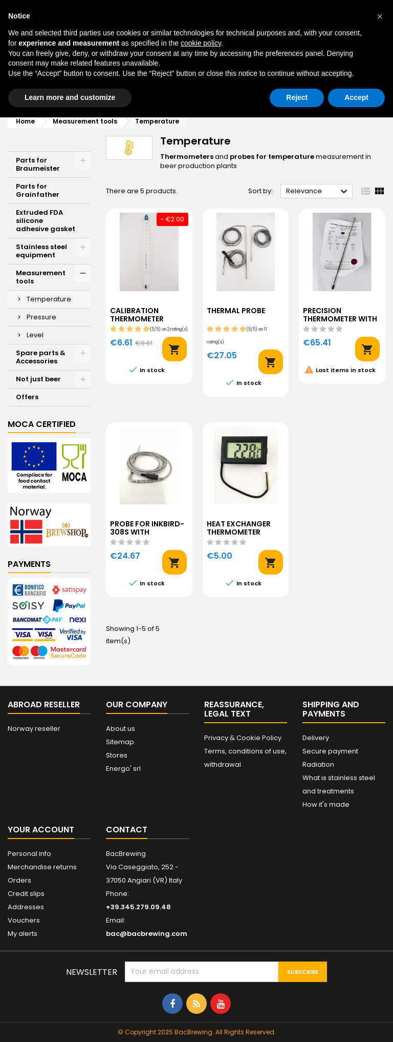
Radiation (318, 764)
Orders (19, 880)
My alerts (22, 933)
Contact (126, 829)
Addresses (26, 907)
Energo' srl (123, 768)
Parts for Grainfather (37, 190)
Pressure (41, 317)
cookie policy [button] (201, 43)
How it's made (326, 804)
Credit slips (26, 893)
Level (35, 335)
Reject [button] (297, 97)
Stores (116, 755)
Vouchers (24, 920)
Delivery (315, 738)
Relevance (318, 192)
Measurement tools (41, 277)
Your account (41, 829)
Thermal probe (236, 310)
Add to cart (174, 349)
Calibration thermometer (137, 314)
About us (120, 728)
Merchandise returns (42, 867)
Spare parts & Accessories (41, 357)
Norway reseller (34, 728)
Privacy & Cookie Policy (242, 738)
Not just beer (38, 379)
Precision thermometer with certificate (340, 318)
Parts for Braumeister (38, 164)
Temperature (49, 299)
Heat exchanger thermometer (239, 528)
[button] (380, 16)
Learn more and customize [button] (70, 97)
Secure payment (330, 751)
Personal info (29, 854)
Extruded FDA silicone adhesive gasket (45, 221)
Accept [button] (356, 97)
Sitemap (120, 742)
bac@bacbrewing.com (146, 933)
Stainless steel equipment (41, 251)
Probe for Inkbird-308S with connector (147, 532)
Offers (27, 397)
